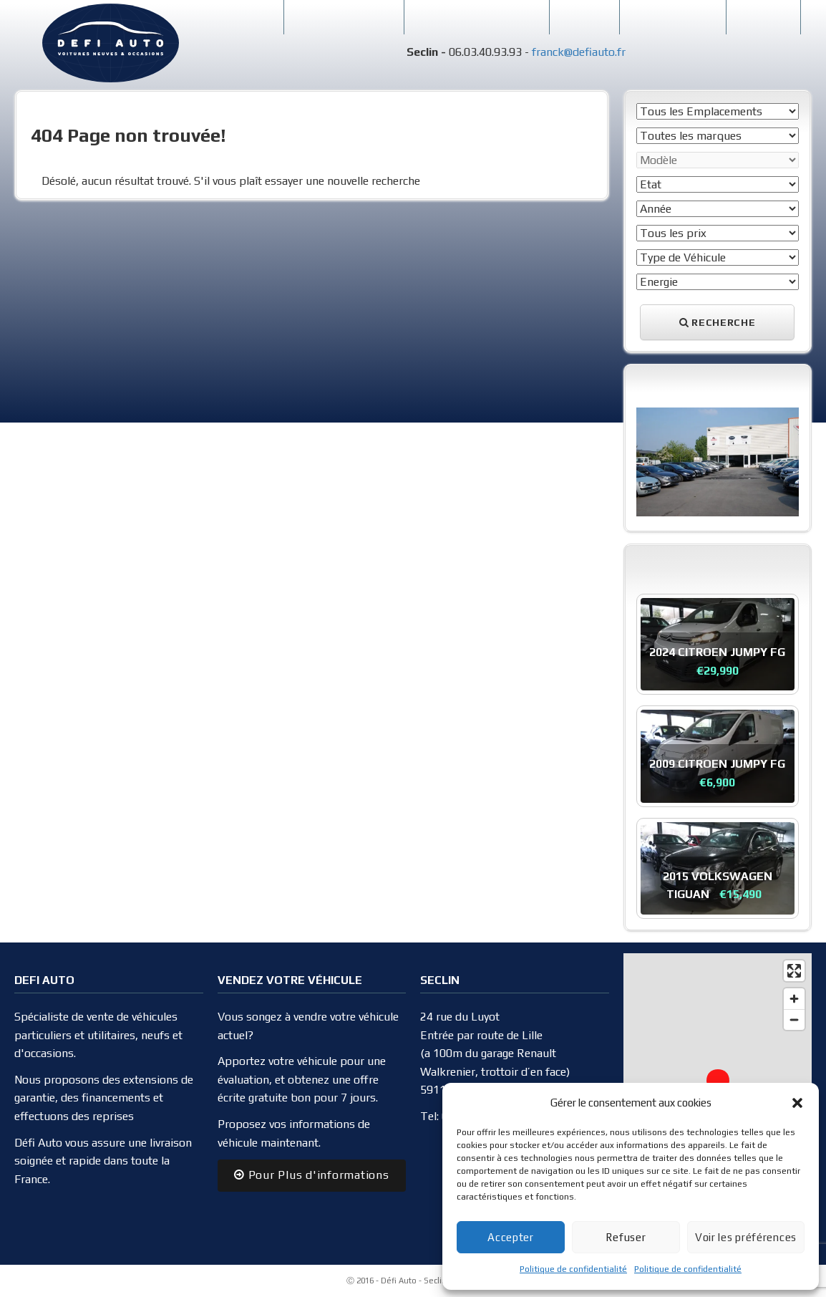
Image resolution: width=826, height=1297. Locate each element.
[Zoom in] (794, 998)
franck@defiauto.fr (579, 52)
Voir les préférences (746, 1237)
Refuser (626, 1237)
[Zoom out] (794, 1019)
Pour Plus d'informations (311, 1175)
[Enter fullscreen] (794, 970)
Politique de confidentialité (573, 1269)
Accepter (510, 1237)
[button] (797, 1103)
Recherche (717, 322)
